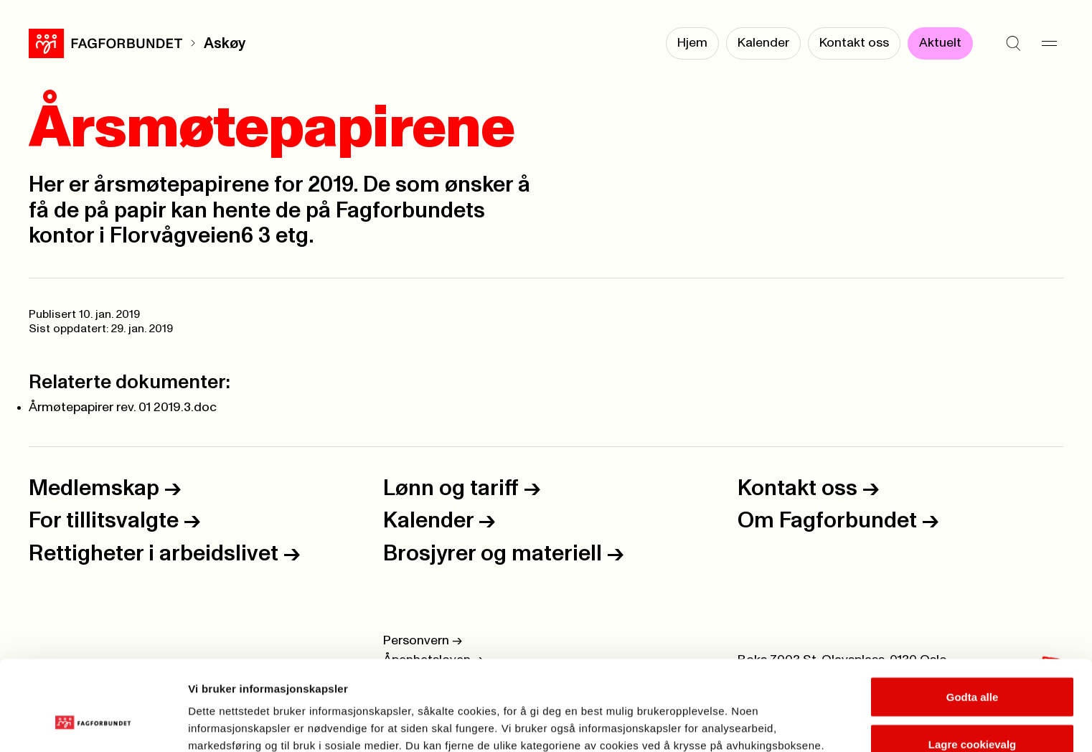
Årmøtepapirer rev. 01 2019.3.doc (123, 407)
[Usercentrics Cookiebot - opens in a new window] (93, 724)
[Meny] (1049, 43)
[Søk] (1013, 43)
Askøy (224, 43)
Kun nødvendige (972, 714)
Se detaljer (771, 715)
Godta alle (972, 620)
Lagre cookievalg (972, 667)
